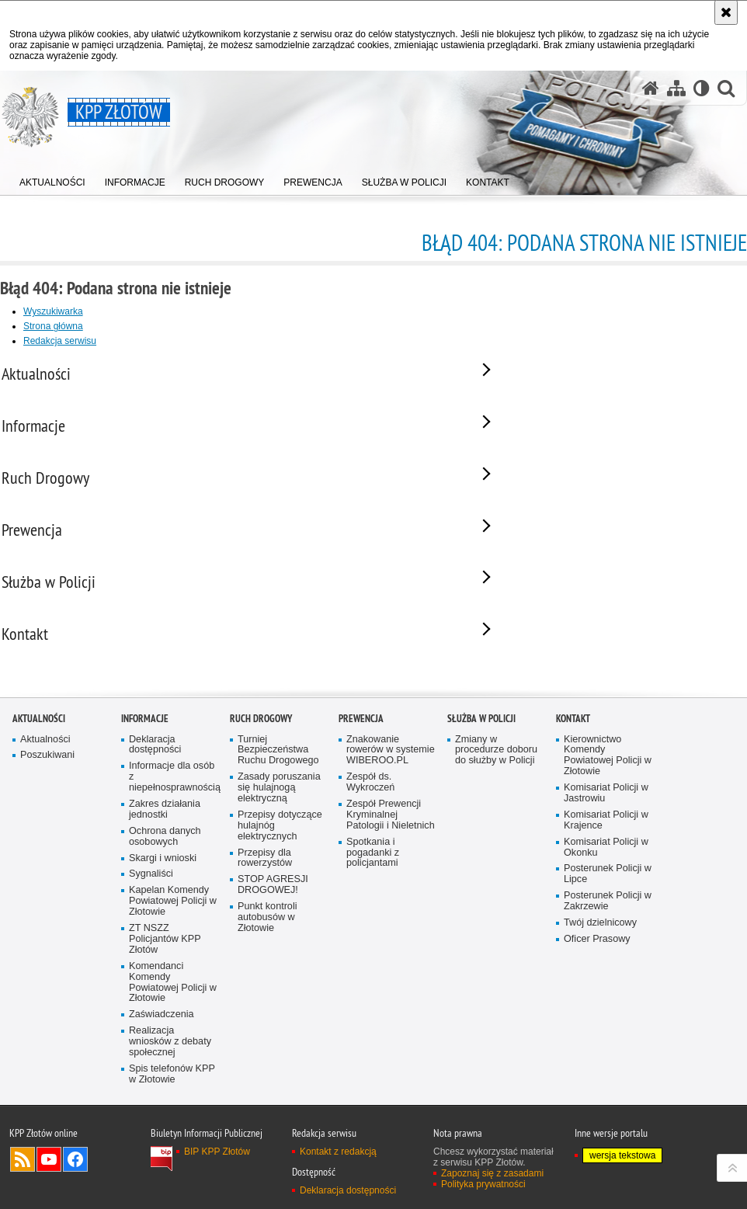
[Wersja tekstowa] (701, 88)
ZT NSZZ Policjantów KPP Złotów (165, 1032)
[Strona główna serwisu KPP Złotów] (650, 88)
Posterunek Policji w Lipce (607, 967)
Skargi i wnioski (162, 952)
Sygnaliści (151, 968)
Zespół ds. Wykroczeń (370, 875)
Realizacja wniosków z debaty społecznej (170, 1135)
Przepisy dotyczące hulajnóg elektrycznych (280, 919)
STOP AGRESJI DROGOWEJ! (273, 978)
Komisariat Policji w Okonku (606, 940)
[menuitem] (52, 179)
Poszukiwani (47, 849)
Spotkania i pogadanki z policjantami (372, 946)
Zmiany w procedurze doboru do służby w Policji (496, 844)
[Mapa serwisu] (676, 88)
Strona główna (53, 326)
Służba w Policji (481, 811)
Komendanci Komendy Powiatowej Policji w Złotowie (173, 1075)
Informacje (145, 811)
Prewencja (361, 811)
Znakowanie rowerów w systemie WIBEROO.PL (390, 844)
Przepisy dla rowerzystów (265, 951)
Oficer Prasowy (597, 1032)
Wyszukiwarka (53, 311)
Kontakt (573, 811)
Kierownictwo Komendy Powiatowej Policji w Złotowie (607, 849)
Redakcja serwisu (59, 340)
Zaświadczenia (161, 1108)
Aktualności (38, 811)
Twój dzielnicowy (600, 1016)
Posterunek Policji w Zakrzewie (607, 994)
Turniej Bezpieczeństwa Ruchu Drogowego (278, 844)
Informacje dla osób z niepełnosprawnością (174, 870)
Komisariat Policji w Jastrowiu (606, 886)
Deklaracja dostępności (155, 838)
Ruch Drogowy (261, 811)
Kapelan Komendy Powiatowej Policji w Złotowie (173, 994)
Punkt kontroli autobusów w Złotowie (267, 1011)
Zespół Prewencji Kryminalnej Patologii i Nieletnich (390, 908)
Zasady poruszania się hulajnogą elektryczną (279, 881)
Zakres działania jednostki (164, 902)
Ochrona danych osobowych (165, 929)
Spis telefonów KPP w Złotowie (172, 1167)
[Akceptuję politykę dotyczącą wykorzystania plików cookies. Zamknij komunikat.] (726, 12)
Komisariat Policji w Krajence (606, 913)
